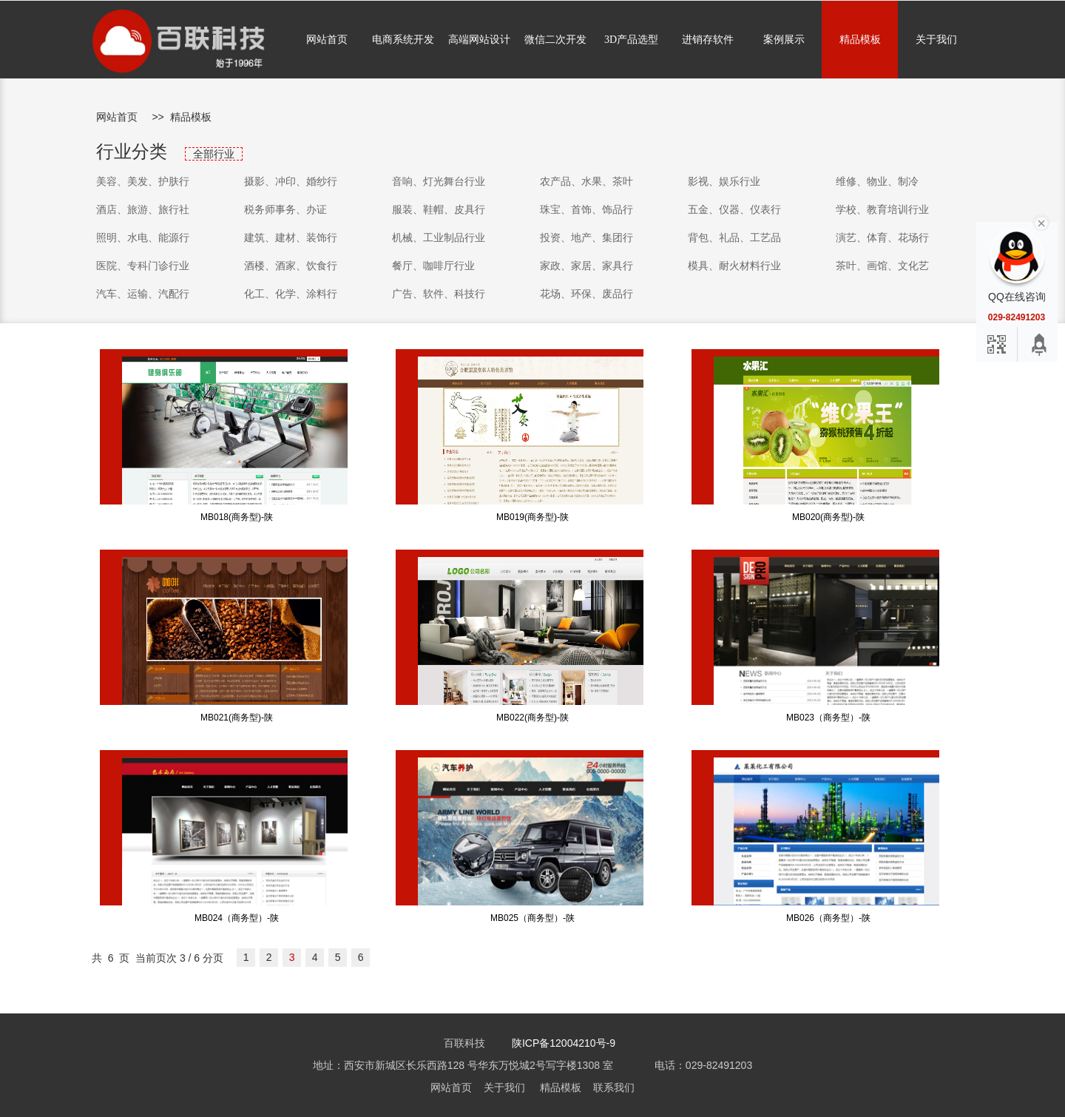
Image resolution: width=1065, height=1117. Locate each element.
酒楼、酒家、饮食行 (290, 265)
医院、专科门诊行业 (142, 265)
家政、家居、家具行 (586, 265)
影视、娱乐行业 (724, 181)
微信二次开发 (555, 39)
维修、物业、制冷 (877, 181)
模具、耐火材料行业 (734, 265)
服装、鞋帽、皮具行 (438, 209)
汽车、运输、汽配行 (142, 294)
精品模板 (860, 39)
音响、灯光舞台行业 (438, 181)
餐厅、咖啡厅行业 (433, 265)
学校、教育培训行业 (882, 209)
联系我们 (614, 1087)
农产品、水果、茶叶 (586, 181)
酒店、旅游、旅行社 (142, 209)
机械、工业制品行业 (438, 237)
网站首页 (327, 39)
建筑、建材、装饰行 (290, 237)
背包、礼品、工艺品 (734, 237)
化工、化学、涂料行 (290, 294)
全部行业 (213, 154)
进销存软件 (708, 39)
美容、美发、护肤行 (142, 181)
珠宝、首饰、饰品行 (586, 209)
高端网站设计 (479, 39)
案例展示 (784, 39)
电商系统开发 (403, 39)
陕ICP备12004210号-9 (563, 1043)
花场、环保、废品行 (586, 294)
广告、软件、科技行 (438, 294)
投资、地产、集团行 (586, 237)
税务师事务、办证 (285, 209)
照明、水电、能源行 (142, 237)
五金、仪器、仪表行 (734, 209)
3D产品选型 (631, 39)
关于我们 (936, 39)
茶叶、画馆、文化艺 (882, 265)
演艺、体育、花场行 (882, 237)
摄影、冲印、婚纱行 (290, 181)
